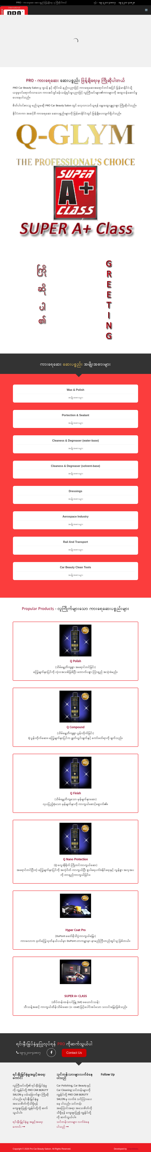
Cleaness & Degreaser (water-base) (75, 444)
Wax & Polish (75, 393)
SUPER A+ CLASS (75, 996)
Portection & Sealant (75, 419)
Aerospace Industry (75, 520)
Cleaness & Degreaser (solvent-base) (75, 469)
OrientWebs (132, 1149)
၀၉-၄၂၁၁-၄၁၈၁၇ (28, 1052)
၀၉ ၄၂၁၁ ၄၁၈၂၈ (127, 2)
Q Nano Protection (75, 859)
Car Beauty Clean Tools (75, 571)
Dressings (75, 495)
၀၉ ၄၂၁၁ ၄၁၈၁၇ (107, 2)
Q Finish (75, 793)
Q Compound (75, 727)
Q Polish (75, 661)
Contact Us (74, 1052)
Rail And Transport (75, 545)
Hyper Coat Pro (75, 930)
